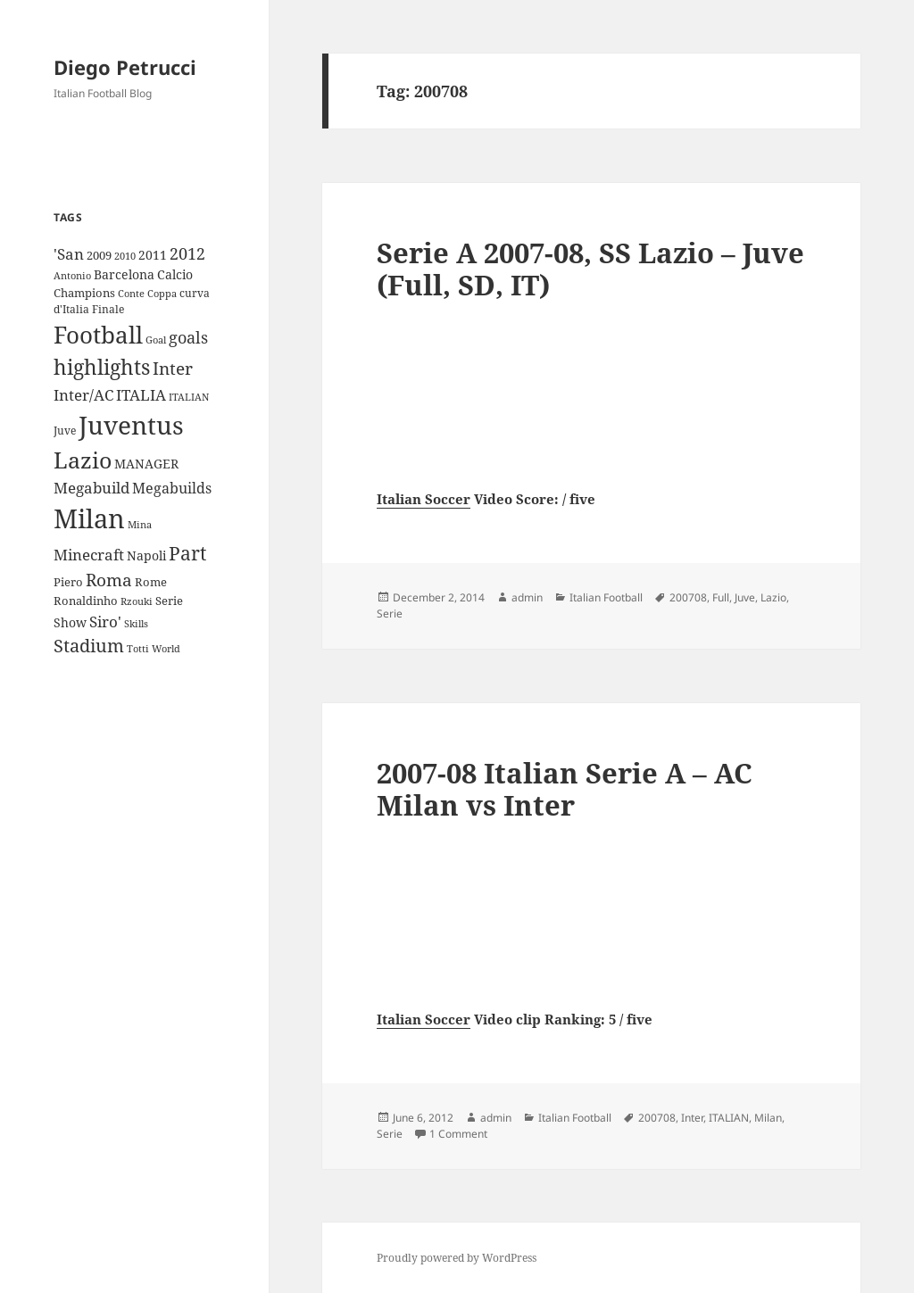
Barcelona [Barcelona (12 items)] (124, 274)
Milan (768, 1117)
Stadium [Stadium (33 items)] (89, 646)
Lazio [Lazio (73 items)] (83, 459)
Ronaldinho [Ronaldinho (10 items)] (86, 601)
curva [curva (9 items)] (194, 293)
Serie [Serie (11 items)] (169, 601)
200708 (688, 597)
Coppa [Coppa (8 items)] (162, 293)
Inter (692, 1117)
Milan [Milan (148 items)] (89, 518)
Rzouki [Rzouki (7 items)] (136, 601)
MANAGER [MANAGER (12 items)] (146, 463)
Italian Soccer (423, 499)
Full (720, 597)
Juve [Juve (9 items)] (65, 430)
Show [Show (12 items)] (70, 622)
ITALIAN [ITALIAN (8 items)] (189, 396)
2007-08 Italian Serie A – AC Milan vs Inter (564, 789)
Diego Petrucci (125, 67)
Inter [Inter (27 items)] (173, 368)
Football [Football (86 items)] (98, 335)
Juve (745, 597)
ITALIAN (729, 1117)
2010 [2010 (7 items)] (125, 256)
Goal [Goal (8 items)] (155, 339)
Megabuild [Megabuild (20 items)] (91, 487)
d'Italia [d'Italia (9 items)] (71, 309)
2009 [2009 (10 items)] (99, 255)
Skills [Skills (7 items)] (136, 623)
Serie (390, 613)
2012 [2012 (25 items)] (187, 253)
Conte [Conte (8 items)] (131, 293)
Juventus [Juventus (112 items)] (131, 425)
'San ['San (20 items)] (69, 254)
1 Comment (458, 1133)
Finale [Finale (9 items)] (108, 309)
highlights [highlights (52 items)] (102, 367)
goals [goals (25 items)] (188, 337)
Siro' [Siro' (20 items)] (105, 621)
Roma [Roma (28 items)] (109, 580)
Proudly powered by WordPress (456, 1257)
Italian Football (606, 597)
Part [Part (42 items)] (187, 553)
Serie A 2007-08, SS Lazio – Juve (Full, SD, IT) (590, 268)
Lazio (773, 597)
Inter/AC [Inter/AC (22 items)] (83, 394)
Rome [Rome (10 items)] (151, 582)
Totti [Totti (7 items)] (138, 648)
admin (527, 597)
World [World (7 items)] (166, 648)
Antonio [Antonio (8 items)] (72, 275)
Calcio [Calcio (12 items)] (175, 274)
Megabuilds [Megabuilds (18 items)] (172, 488)
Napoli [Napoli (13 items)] (146, 555)
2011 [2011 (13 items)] (152, 254)
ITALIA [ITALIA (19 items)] (141, 395)
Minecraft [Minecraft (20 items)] (89, 554)
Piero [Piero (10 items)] (68, 582)
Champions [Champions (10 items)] (84, 293)
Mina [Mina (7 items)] (140, 524)
